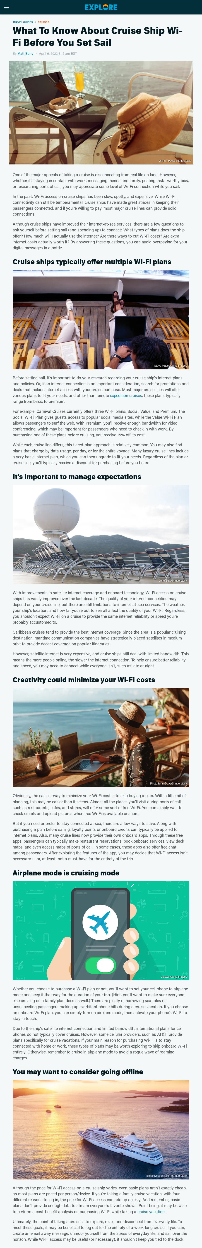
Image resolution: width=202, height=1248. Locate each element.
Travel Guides (23, 22)
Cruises (43, 22)
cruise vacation (151, 1211)
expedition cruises (126, 395)
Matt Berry (25, 53)
